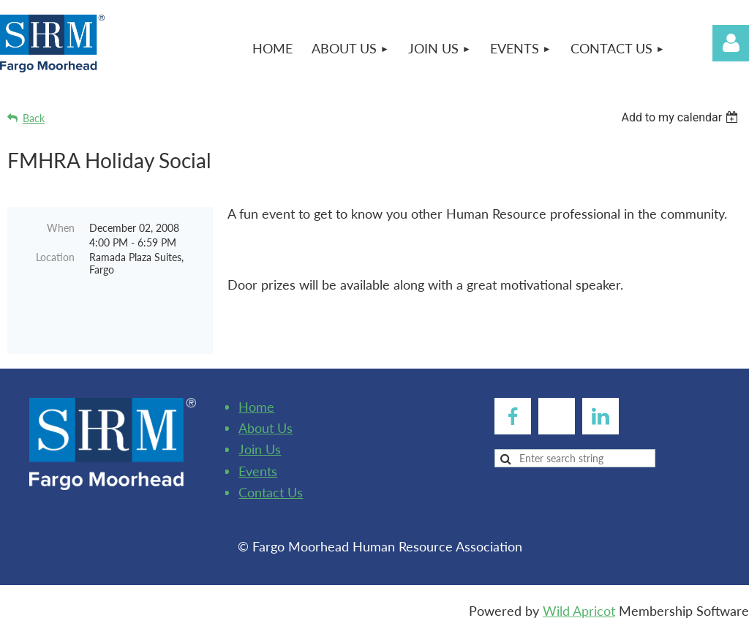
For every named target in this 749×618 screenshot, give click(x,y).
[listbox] (681, 117)
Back (34, 118)
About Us (265, 417)
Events (257, 460)
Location (55, 257)
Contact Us (270, 481)
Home (256, 396)
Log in (730, 43)
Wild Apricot (579, 600)
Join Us (259, 438)
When (61, 228)
